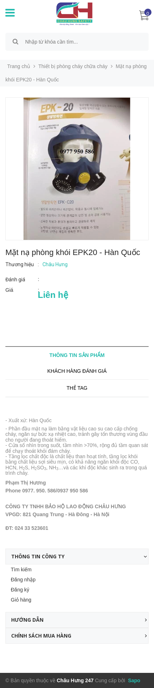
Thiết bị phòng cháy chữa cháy (73, 66)
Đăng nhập (23, 579)
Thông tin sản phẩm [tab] (76, 355)
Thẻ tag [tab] (77, 388)
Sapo (133, 680)
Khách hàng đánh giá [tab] (77, 371)
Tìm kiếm (21, 569)
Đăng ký (20, 590)
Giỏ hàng (21, 600)
